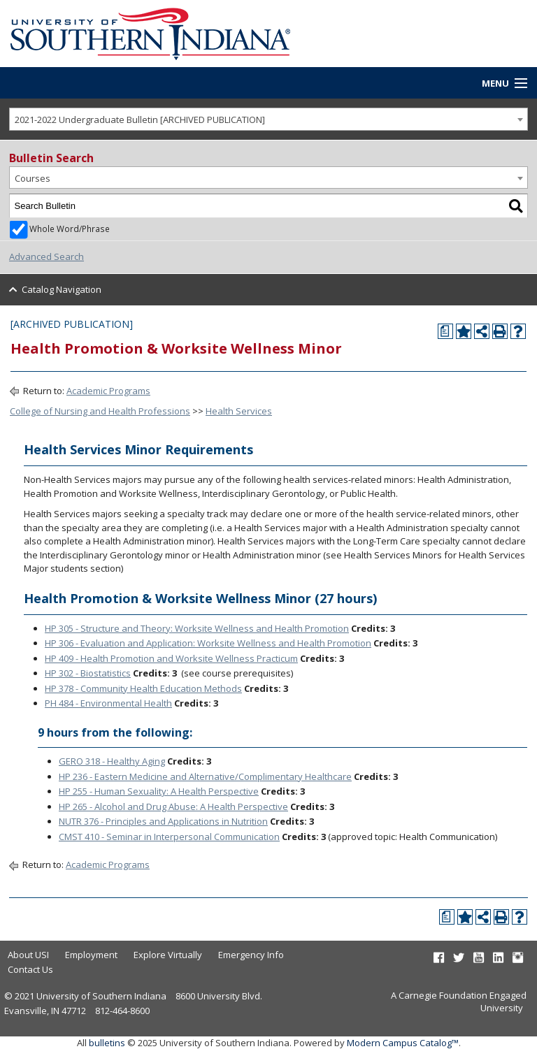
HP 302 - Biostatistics (88, 673)
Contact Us (30, 969)
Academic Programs (108, 390)
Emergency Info (251, 954)
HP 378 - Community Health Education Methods (143, 688)
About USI (28, 954)
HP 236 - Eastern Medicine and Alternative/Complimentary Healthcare (205, 776)
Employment (91, 954)
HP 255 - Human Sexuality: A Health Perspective (159, 791)
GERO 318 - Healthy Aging (112, 761)
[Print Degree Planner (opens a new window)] (445, 331)
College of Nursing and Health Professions (100, 411)
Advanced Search (46, 256)
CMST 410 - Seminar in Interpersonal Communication (169, 836)
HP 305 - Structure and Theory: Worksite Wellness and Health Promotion (197, 628)
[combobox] (268, 119)
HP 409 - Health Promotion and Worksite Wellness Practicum (171, 658)
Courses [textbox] (32, 178)
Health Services (239, 411)
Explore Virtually (168, 954)
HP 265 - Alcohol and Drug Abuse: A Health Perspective (173, 806)
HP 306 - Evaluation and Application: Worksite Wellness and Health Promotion (208, 643)
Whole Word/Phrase (69, 228)
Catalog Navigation (61, 289)
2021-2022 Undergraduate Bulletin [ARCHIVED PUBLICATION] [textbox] (140, 119)
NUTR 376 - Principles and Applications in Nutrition (163, 821)
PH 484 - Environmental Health (108, 703)
